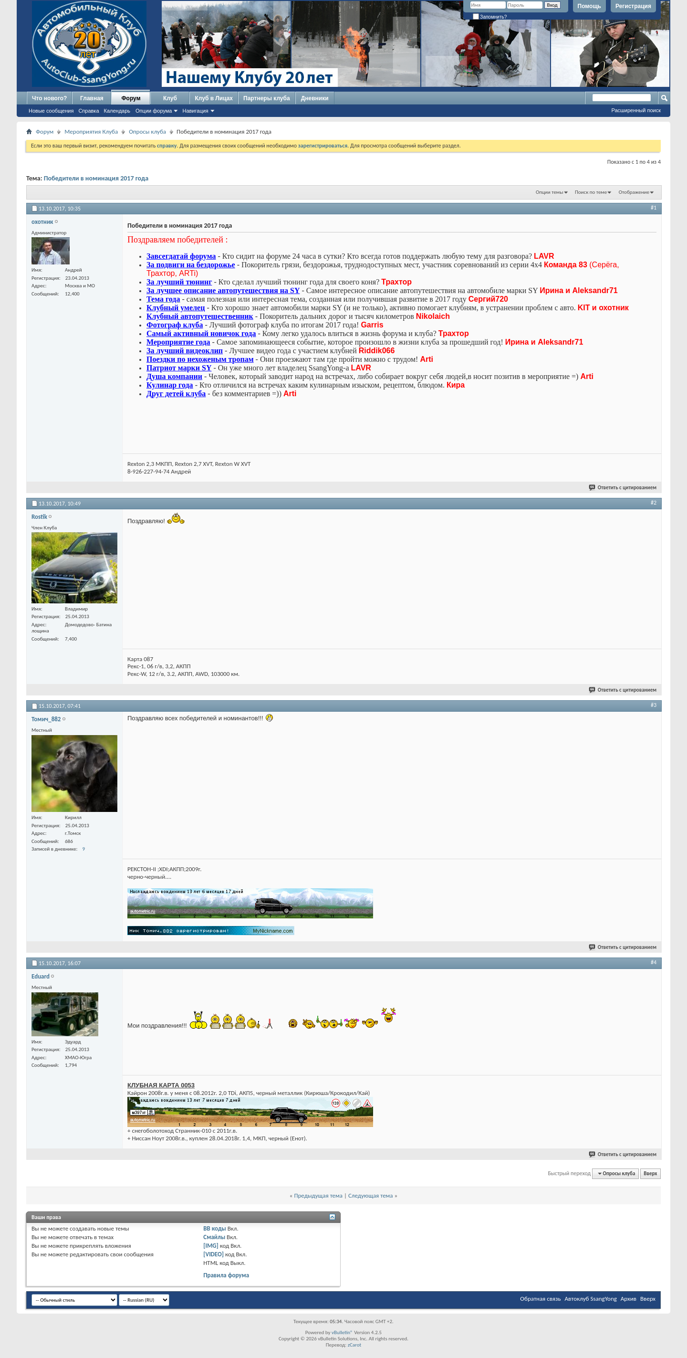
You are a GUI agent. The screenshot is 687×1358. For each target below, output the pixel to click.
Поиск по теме (591, 192)
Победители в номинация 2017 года (96, 178)
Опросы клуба (147, 131)
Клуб (170, 98)
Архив (628, 1298)
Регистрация (633, 6)
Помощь (589, 6)
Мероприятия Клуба (91, 131)
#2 (653, 502)
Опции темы (549, 192)
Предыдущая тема (318, 1195)
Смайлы (214, 1237)
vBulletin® (342, 1332)
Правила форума (226, 1275)
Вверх (650, 1173)
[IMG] (211, 1245)
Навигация (195, 111)
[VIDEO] (213, 1254)
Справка (88, 111)
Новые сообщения (51, 111)
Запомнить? (490, 17)
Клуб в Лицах (214, 98)
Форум (130, 98)
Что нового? (49, 98)
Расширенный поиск (636, 110)
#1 (653, 207)
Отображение (634, 192)
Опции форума (153, 111)
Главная (92, 98)
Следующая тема (370, 1195)
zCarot (355, 1345)
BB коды (214, 1228)
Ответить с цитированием (623, 487)
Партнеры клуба (266, 98)
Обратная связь (540, 1298)
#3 (653, 705)
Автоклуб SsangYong (591, 1298)
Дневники (315, 98)
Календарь (117, 111)
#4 (653, 962)
